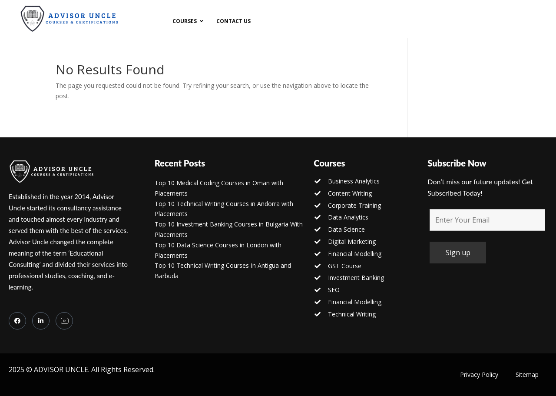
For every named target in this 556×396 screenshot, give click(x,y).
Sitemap (527, 374)
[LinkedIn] (41, 320)
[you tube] (64, 320)
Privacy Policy (479, 374)
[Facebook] (17, 320)
